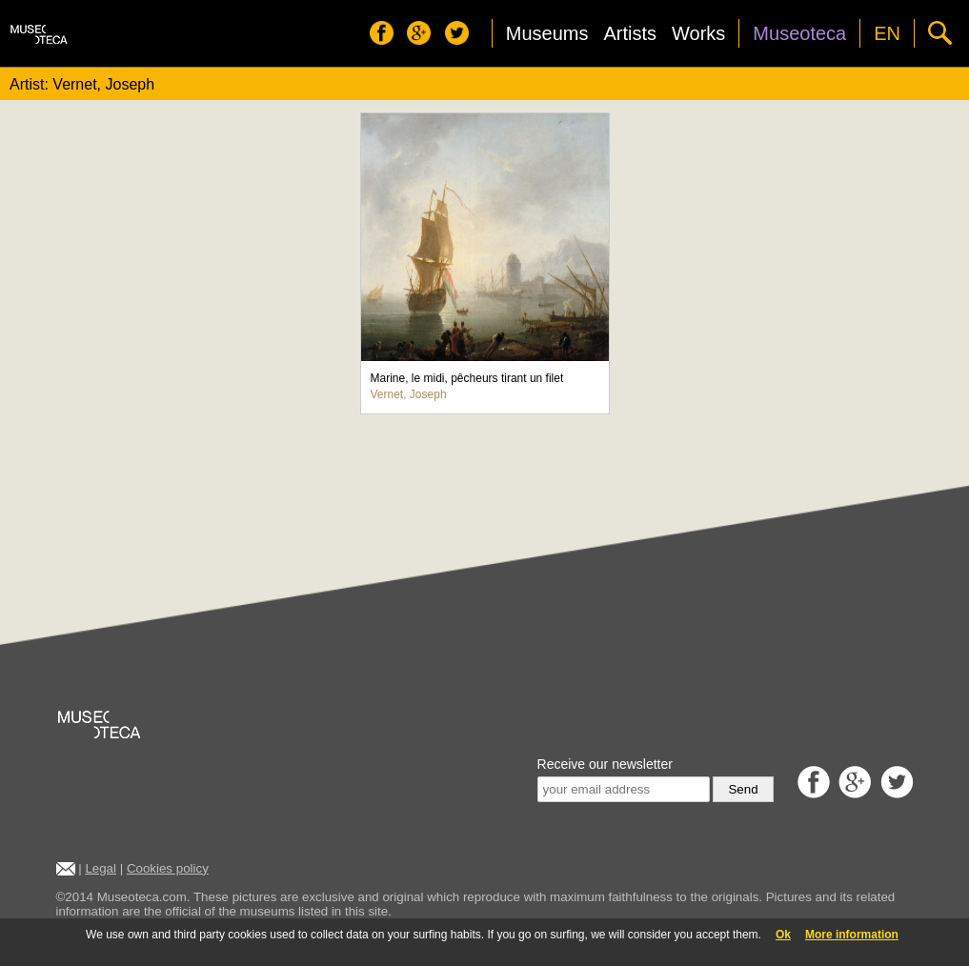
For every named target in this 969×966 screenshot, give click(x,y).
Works (698, 33)
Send (742, 789)
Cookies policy (168, 868)
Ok (783, 934)
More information (851, 934)
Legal (100, 868)
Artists (629, 33)
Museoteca (799, 33)
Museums (547, 33)
